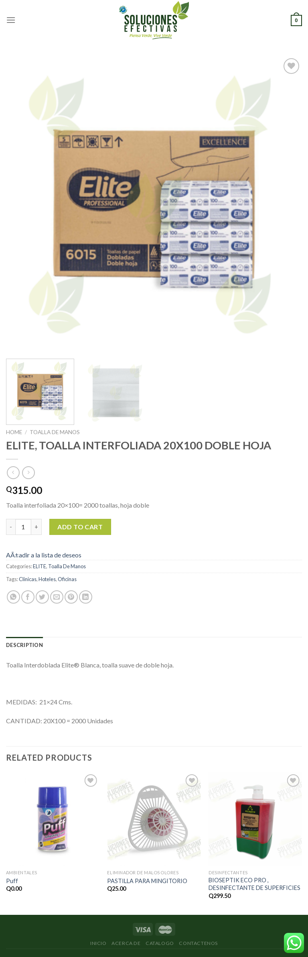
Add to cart (80, 527)
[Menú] (11, 20)
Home (14, 432)
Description (24, 645)
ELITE (39, 566)
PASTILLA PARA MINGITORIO (147, 880)
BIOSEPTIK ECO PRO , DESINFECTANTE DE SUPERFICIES (254, 884)
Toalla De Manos (55, 432)
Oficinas (67, 579)
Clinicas (27, 579)
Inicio (98, 943)
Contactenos (198, 943)
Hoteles (47, 579)
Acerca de (126, 943)
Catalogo (160, 943)
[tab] (24, 645)
